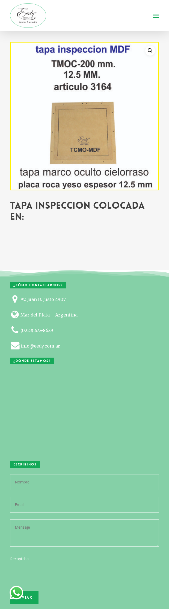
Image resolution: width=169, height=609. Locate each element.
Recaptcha (19, 558)
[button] (156, 15)
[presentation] (47, 588)
